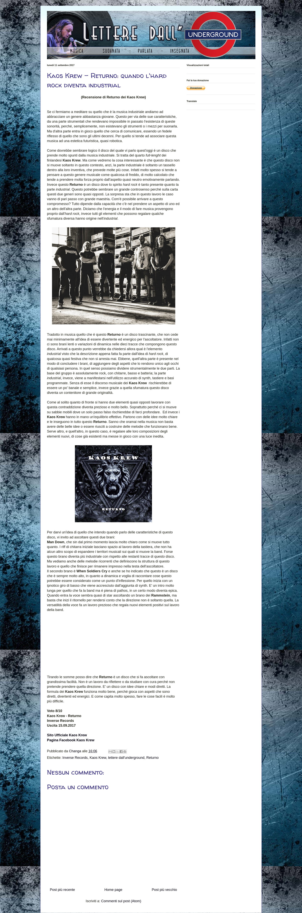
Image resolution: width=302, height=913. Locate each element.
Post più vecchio (164, 890)
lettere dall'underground (126, 758)
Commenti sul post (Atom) (121, 901)
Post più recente (62, 890)
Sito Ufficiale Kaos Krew (67, 735)
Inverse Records (75, 758)
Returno (152, 758)
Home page (113, 890)
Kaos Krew (98, 758)
